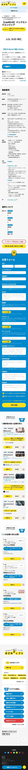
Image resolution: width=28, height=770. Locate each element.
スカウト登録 (9, 716)
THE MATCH (6, 678)
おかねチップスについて (9, 731)
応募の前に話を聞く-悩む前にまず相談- (14, 246)
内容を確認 (14, 405)
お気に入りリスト (11, 721)
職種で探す (9, 694)
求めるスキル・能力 (12, 166)
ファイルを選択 (6, 312)
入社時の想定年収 (12, 134)
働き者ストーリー (11, 707)
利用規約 (16, 400)
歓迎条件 (10, 180)
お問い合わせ (6, 734)
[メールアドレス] (14, 272)
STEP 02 (10, 218)
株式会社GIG (6, 16)
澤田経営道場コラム (14, 678)
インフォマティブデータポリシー (8, 760)
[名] (20, 266)
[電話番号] (14, 278)
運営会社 (3, 756)
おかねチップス (14, 652)
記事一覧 (8, 667)
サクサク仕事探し (14, 7)
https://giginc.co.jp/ (11, 199)
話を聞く (17, 447)
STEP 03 (10, 225)
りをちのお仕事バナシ (12, 675)
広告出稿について (20, 681)
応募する (8, 447)
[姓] (8, 266)
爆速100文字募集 (11, 703)
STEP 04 (10, 232)
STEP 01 (10, 210)
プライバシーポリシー (8, 400)
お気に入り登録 (10, 241)
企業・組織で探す (11, 698)
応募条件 (10, 161)
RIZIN (5, 675)
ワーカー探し (9, 712)
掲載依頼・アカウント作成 (18, 724)
